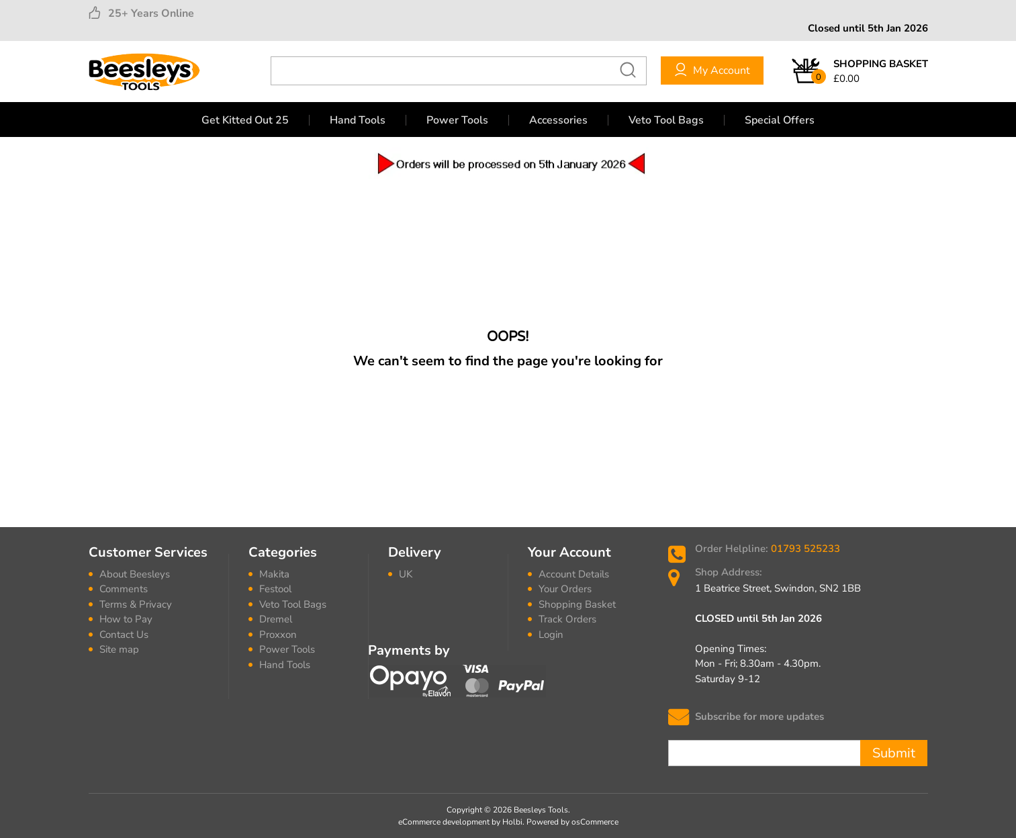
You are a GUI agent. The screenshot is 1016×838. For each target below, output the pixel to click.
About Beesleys (134, 574)
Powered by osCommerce (572, 822)
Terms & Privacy (135, 604)
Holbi (512, 822)
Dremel (275, 619)
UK (405, 574)
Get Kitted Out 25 (245, 120)
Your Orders (565, 589)
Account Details (574, 574)
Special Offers (780, 120)
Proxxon (278, 634)
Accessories (558, 120)
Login (551, 634)
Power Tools (457, 120)
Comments (123, 589)
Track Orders (567, 619)
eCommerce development (444, 822)
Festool (275, 589)
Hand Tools (357, 120)
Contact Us (123, 634)
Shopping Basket (577, 604)
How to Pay (125, 619)
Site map (119, 649)
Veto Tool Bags (666, 120)
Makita (274, 574)
